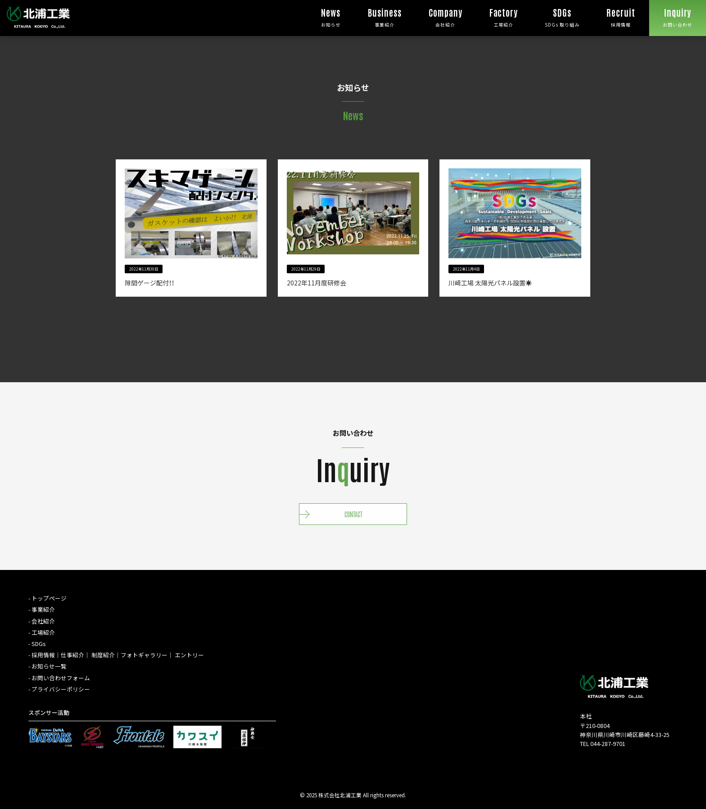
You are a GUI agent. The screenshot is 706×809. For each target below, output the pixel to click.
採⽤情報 (43, 655)
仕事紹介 (72, 655)
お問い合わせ (677, 14)
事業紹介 (385, 14)
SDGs (38, 643)
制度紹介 (103, 655)
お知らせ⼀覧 (49, 666)
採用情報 (620, 14)
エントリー (189, 655)
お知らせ (331, 14)
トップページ (49, 598)
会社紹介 (445, 14)
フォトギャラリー (144, 655)
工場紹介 (503, 14)
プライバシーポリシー (61, 689)
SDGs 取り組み (562, 14)
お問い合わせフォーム (61, 677)
